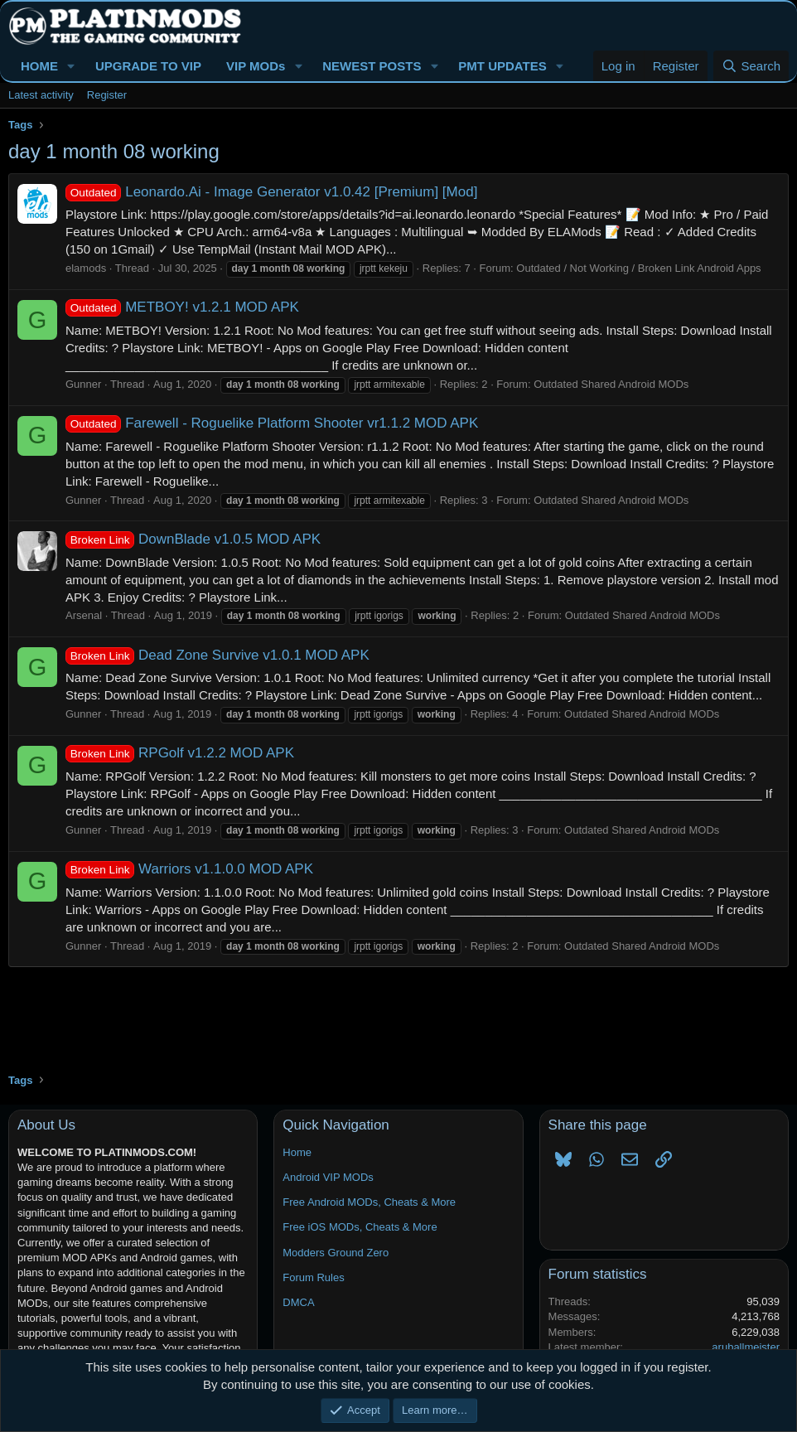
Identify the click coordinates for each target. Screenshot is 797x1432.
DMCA (298, 1302)
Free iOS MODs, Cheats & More (360, 1227)
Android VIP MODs (328, 1177)
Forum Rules (313, 1277)
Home (297, 1152)
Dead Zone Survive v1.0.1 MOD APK (217, 655)
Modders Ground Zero (336, 1252)
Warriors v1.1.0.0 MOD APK (189, 869)
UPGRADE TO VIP (148, 66)
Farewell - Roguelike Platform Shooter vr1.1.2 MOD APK (271, 423)
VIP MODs (255, 66)
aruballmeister (746, 1347)
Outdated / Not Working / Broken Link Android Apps (638, 268)
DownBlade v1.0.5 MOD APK (193, 539)
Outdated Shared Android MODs (611, 384)
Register (107, 95)
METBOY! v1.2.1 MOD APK (182, 307)
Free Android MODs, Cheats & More (369, 1202)
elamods (85, 268)
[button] (71, 66)
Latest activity (41, 95)
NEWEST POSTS (371, 66)
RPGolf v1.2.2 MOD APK (179, 753)
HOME (39, 66)
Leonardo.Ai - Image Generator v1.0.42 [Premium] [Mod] (271, 192)
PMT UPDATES (502, 66)
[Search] (751, 66)
